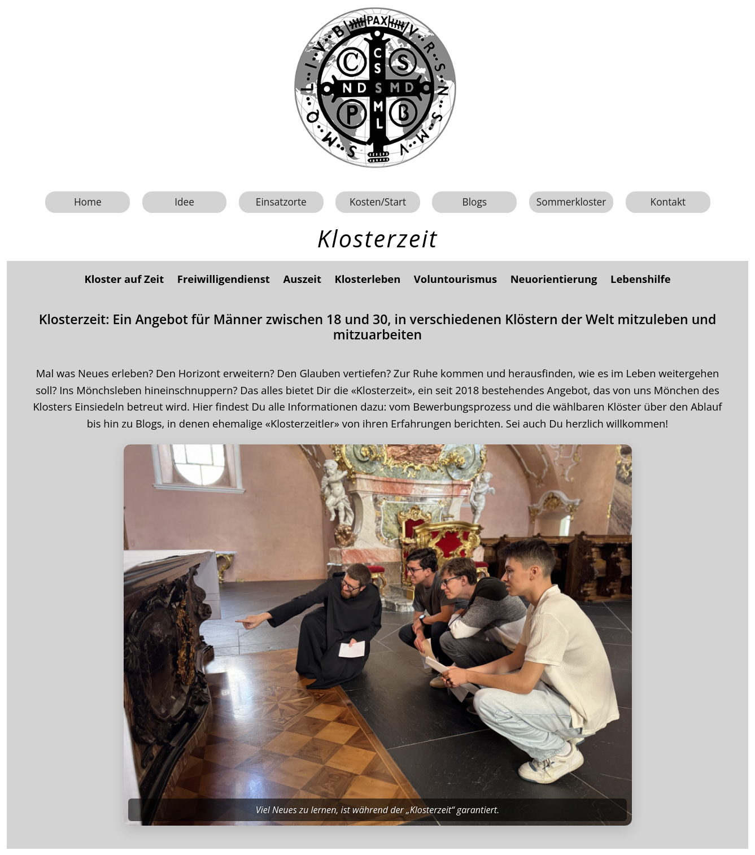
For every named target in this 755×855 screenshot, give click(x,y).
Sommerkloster (571, 201)
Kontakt (668, 201)
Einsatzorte (281, 201)
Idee (184, 201)
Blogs (474, 201)
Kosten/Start (378, 201)
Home (88, 201)
